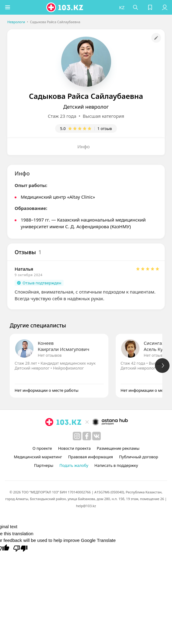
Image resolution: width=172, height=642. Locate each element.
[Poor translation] (20, 548)
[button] (7, 7)
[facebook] (86, 436)
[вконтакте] (96, 436)
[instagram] (77, 436)
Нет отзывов (49, 355)
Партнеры (44, 465)
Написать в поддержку (116, 465)
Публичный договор (138, 457)
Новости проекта (74, 448)
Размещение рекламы (118, 448)
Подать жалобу (73, 465)
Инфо (83, 146)
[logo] (65, 7)
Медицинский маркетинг (38, 457)
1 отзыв (104, 128)
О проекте (42, 448)
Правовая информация (90, 457)
